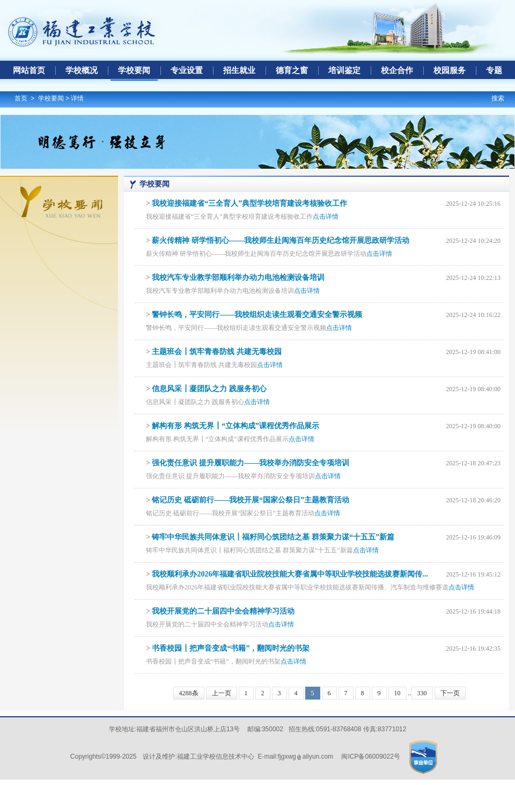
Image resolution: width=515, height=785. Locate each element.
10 (397, 693)
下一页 (450, 693)
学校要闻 (51, 98)
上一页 (221, 693)
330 (422, 693)
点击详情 (326, 216)
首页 (20, 98)
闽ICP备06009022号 (370, 756)
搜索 (497, 98)
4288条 (188, 693)
